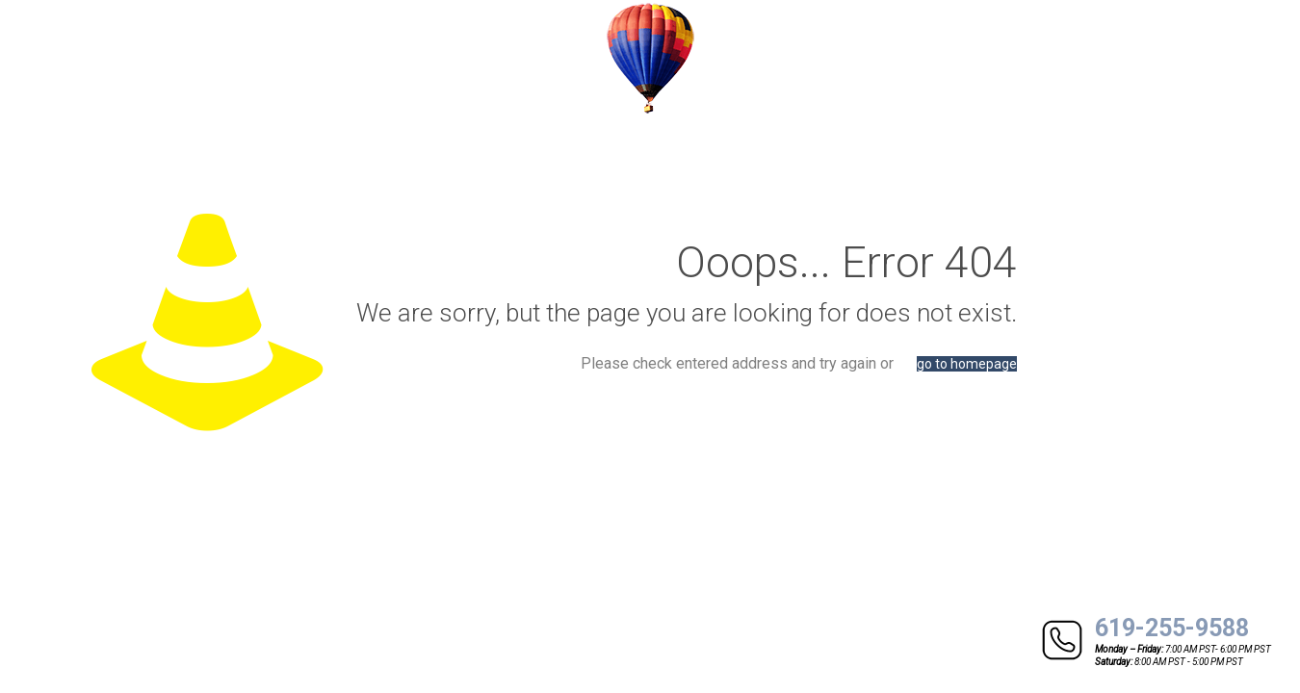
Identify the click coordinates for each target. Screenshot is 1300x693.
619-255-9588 (1172, 628)
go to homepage (967, 364)
